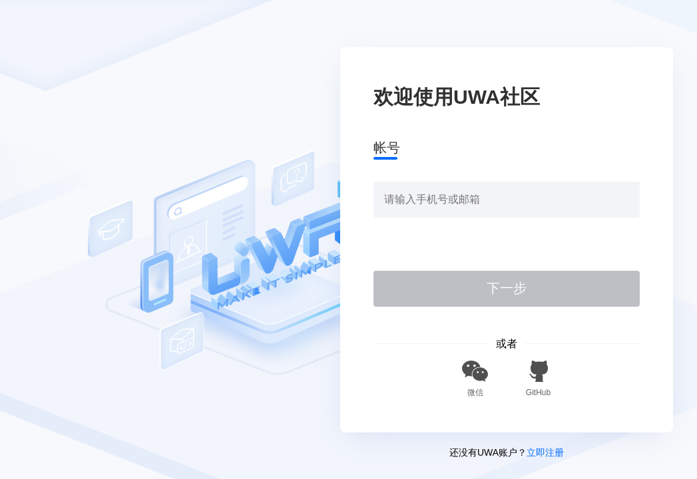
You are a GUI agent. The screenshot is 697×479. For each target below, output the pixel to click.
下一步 (507, 288)
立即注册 (545, 452)
